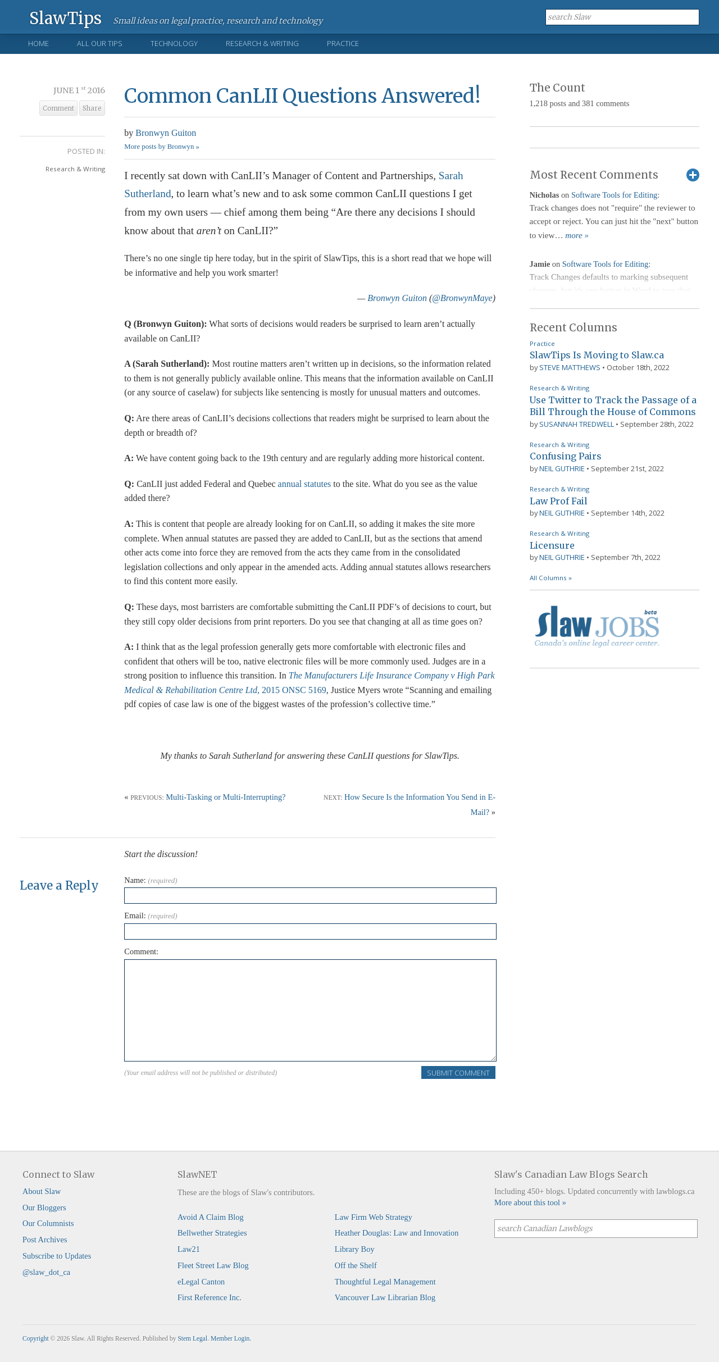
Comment (58, 108)
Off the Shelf (356, 1265)
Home (38, 43)
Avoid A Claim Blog (211, 1217)
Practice (343, 43)
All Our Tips (99, 43)
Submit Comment (458, 1073)
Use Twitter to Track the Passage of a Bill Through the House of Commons (613, 406)
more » (577, 235)
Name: (150, 880)
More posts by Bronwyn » (161, 147)
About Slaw (41, 1191)
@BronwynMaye (462, 298)
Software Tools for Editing (614, 194)
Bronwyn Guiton (165, 133)
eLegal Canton (201, 1281)
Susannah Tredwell (576, 424)
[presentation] (209, 1102)
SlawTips (65, 17)
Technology (174, 43)
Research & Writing (262, 43)
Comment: (141, 951)
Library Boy (355, 1249)
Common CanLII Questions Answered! (302, 95)
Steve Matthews (569, 367)
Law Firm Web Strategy (373, 1217)
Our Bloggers (44, 1207)
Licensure (552, 545)
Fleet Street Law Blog (213, 1265)
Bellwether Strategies (212, 1232)
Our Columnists (48, 1223)
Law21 (189, 1249)
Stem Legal (192, 1338)
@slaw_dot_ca (46, 1272)
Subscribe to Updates (56, 1255)
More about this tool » (530, 1202)
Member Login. (231, 1338)
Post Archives (44, 1239)
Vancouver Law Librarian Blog (385, 1297)
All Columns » (551, 577)
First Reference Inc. (210, 1297)
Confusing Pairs (566, 456)
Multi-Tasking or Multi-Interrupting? (225, 796)
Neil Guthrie (562, 468)
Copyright (35, 1338)
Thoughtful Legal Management (385, 1281)
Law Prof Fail (559, 501)
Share (92, 108)
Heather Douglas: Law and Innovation (397, 1232)
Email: (150, 915)
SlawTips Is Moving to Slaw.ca (597, 355)
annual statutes (304, 484)
